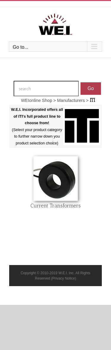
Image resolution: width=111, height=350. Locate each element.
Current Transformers (55, 205)
